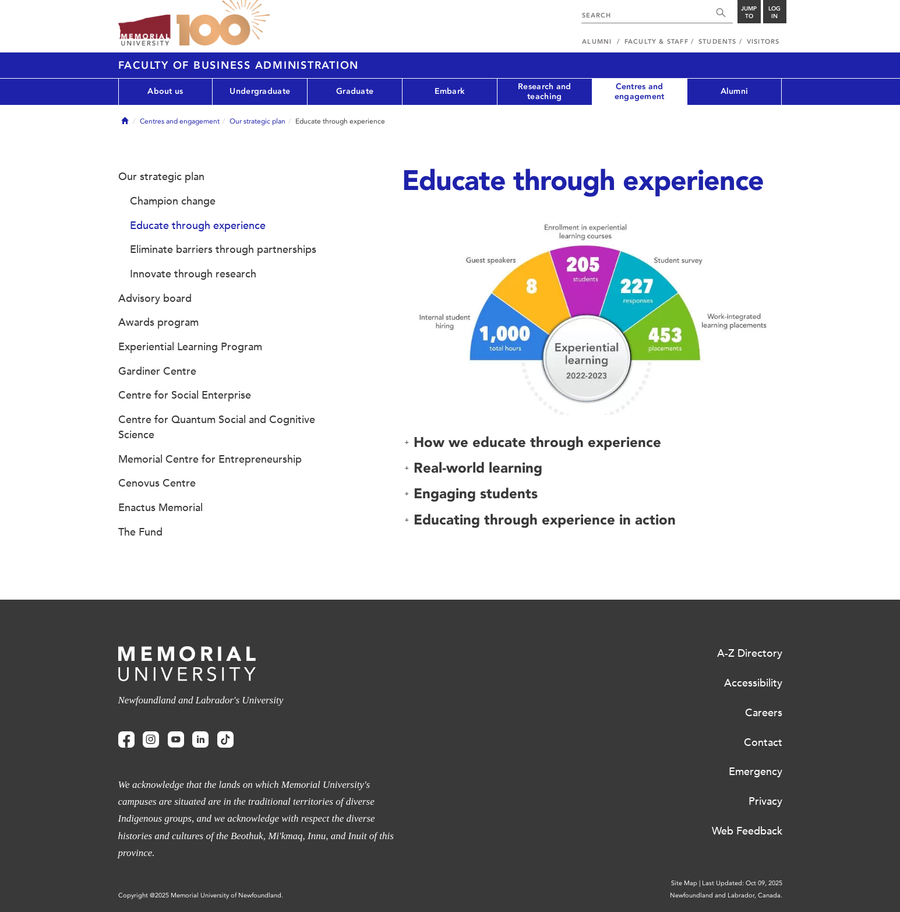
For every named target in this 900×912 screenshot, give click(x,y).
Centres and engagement (640, 91)
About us (165, 91)
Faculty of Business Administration (238, 65)
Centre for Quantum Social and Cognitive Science (216, 427)
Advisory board (155, 298)
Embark (450, 91)
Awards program (158, 322)
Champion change (173, 201)
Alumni (735, 91)
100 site (223, 23)
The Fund (140, 532)
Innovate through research (193, 273)
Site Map (684, 883)
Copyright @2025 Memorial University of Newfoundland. (200, 895)
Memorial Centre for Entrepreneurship (210, 459)
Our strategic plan (257, 121)
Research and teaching (544, 91)
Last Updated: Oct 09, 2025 (742, 883)
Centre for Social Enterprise (184, 395)
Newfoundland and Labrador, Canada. (726, 895)
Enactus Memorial (160, 507)
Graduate (354, 91)
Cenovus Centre (157, 483)
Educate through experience (198, 225)
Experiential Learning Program (190, 346)
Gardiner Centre (157, 371)
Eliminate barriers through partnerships (223, 249)
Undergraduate (260, 91)
